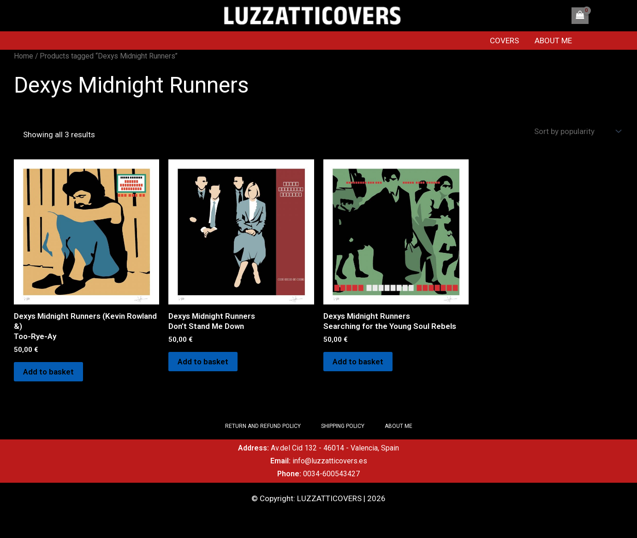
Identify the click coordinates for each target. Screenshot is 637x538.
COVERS (504, 40)
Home (23, 56)
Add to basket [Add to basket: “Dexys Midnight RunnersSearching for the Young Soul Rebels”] (358, 361)
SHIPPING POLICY (342, 426)
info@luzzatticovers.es (329, 460)
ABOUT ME (553, 40)
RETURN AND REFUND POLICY (263, 426)
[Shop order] (576, 131)
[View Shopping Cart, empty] (580, 15)
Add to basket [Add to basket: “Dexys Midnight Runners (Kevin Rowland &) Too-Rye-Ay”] (48, 371)
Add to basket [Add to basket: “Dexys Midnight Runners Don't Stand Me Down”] (203, 361)
